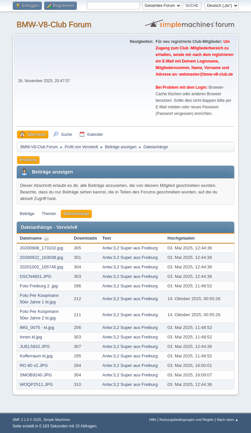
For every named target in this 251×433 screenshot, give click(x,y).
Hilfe (153, 420)
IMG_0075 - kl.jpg (37, 327)
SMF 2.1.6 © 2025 (26, 420)
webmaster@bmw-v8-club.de (206, 74)
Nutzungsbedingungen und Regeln (186, 420)
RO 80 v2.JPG (34, 365)
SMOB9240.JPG (36, 374)
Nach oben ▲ (228, 420)
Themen (49, 213)
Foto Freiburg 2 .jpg (39, 285)
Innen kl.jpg (31, 336)
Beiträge (27, 213)
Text (106, 238)
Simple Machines (56, 420)
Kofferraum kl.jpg (36, 355)
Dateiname (34, 238)
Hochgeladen (181, 238)
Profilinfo (28, 160)
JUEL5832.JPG (35, 346)
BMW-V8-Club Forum (53, 24)
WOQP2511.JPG (36, 384)
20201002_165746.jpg (41, 266)
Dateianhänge (76, 213)
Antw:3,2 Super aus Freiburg (130, 247)
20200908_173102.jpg (41, 247)
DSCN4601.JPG (35, 276)
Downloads (85, 238)
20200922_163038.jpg (41, 257)
